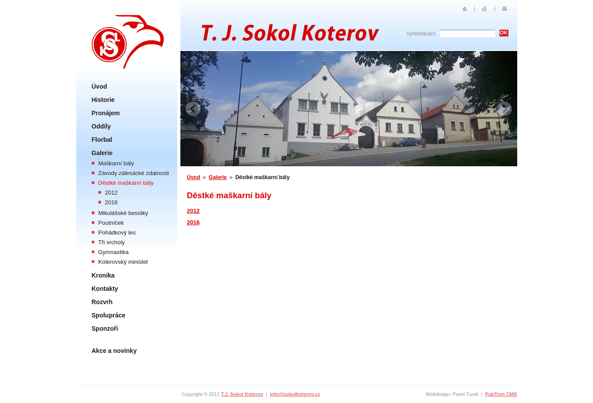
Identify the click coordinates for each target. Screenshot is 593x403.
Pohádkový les (117, 232)
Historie (103, 99)
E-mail (484, 9)
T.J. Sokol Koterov (242, 394)
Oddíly (101, 126)
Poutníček (111, 222)
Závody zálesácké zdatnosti (133, 173)
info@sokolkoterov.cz (295, 394)
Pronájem (106, 113)
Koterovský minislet (123, 261)
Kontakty (105, 288)
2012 (111, 192)
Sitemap (504, 9)
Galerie (102, 153)
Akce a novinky (114, 350)
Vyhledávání (421, 34)
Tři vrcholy (111, 242)
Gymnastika (113, 252)
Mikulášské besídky (123, 213)
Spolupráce (108, 315)
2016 (111, 202)
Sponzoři (105, 328)
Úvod (99, 86)
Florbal (102, 139)
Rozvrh (102, 301)
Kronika (103, 275)
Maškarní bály (116, 163)
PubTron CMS (501, 394)
